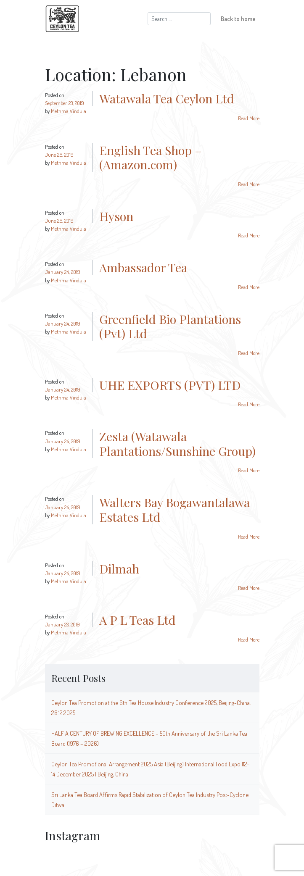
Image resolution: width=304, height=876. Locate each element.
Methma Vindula (68, 111)
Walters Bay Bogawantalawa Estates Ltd (174, 509)
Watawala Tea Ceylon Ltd (166, 98)
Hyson (116, 216)
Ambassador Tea (143, 267)
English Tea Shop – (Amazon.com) (150, 157)
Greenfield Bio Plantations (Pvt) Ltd (170, 326)
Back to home (238, 18)
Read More (248, 118)
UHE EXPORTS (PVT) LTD (170, 385)
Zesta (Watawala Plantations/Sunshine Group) (177, 443)
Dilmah (119, 568)
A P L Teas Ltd (137, 620)
